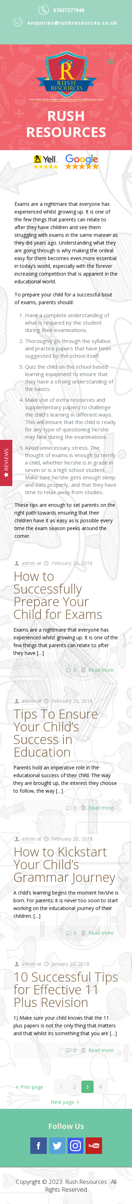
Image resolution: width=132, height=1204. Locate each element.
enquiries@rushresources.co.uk (72, 22)
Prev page (28, 1086)
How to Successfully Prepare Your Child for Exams (57, 595)
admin (28, 563)
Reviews (6, 463)
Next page (66, 1102)
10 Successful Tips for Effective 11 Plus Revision (65, 989)
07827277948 (68, 10)
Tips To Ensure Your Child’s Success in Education (55, 733)
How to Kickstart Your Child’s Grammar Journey (64, 864)
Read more (101, 669)
